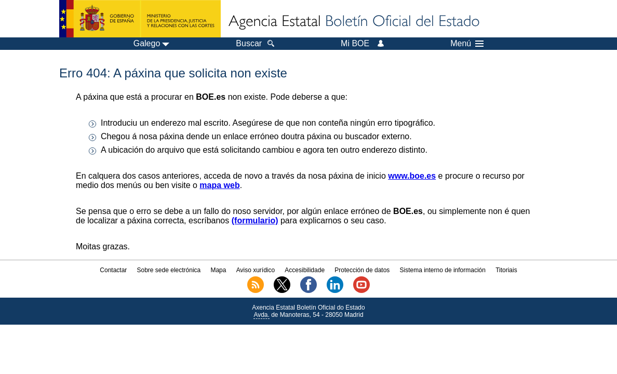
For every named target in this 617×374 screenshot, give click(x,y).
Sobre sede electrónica (169, 270)
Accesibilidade (305, 270)
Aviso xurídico (255, 270)
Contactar (113, 270)
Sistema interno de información (443, 270)
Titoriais (506, 270)
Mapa (218, 270)
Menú (467, 43)
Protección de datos (362, 270)
